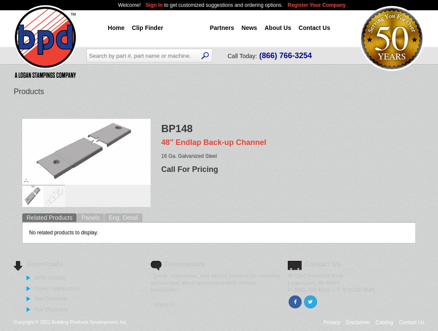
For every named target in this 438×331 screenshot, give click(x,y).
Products (186, 27)
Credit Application (57, 289)
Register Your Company (317, 5)
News (249, 27)
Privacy (331, 322)
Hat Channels (51, 299)
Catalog (384, 322)
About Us (277, 27)
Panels (90, 217)
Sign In (154, 5)
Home (116, 27)
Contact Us (314, 27)
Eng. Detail (123, 217)
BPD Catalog (50, 278)
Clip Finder (147, 27)
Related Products (49, 217)
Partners (222, 27)
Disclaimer (358, 322)
